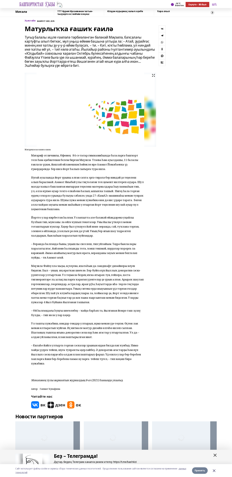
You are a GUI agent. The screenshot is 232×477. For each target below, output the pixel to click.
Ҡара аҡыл (163, 11)
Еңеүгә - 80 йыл (197, 4)
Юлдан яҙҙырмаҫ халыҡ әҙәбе (125, 11)
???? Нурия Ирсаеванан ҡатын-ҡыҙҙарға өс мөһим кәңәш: (75, 12)
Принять (200, 470)
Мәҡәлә (21, 12)
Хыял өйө (30, 20)
